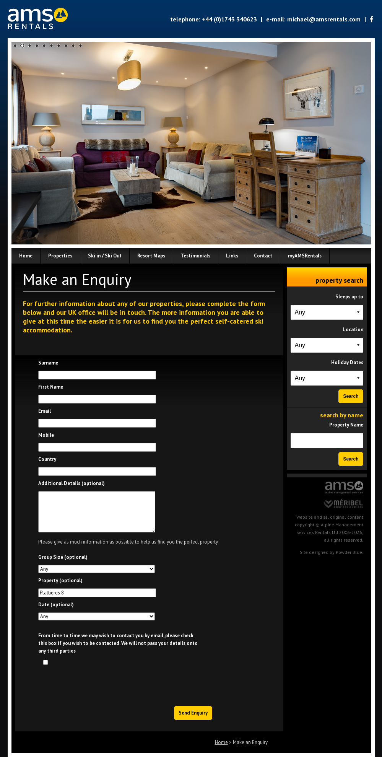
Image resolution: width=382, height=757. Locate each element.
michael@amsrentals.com (324, 19)
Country (47, 459)
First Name (50, 387)
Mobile (46, 435)
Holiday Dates (347, 362)
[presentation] (155, 683)
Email (44, 411)
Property (60, 580)
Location (353, 329)
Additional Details (71, 483)
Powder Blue (349, 552)
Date (56, 604)
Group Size (63, 557)
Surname (48, 363)
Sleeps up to (349, 296)
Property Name (346, 425)
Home (221, 742)
